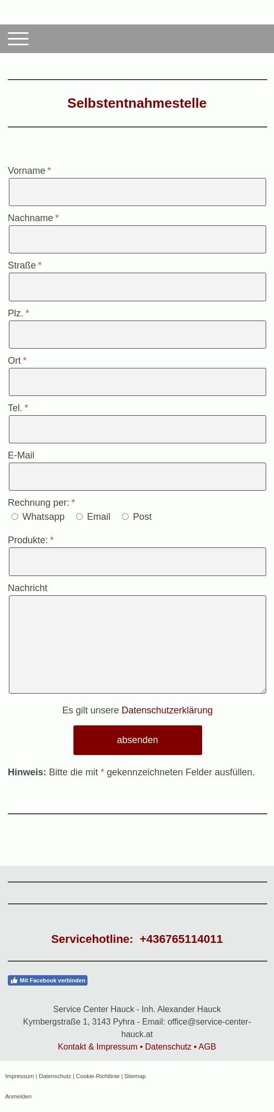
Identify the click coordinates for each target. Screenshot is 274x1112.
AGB (207, 1046)
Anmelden (18, 1096)
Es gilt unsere (137, 710)
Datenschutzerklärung (167, 710)
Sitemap (135, 1076)
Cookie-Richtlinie (98, 1076)
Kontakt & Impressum (98, 1046)
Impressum (19, 1076)
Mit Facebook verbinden (47, 980)
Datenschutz (168, 1046)
